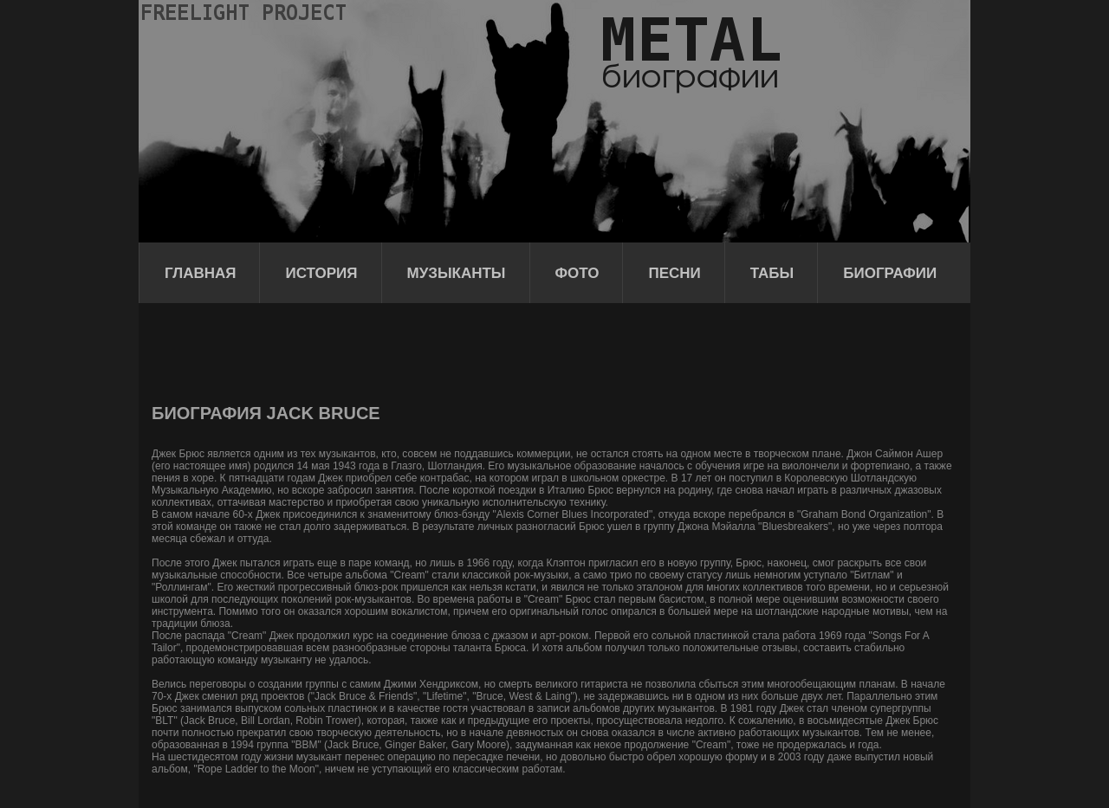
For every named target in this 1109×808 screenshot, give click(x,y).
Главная (200, 273)
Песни (674, 273)
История (321, 273)
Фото (577, 273)
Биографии (890, 273)
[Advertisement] (467, 351)
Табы (772, 273)
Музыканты (456, 273)
